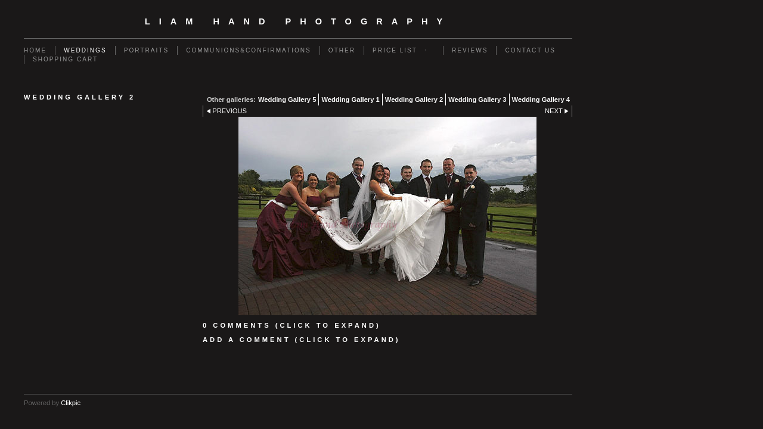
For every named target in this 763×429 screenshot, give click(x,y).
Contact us (530, 50)
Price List (395, 50)
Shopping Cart (65, 59)
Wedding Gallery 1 (350, 99)
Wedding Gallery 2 (414, 99)
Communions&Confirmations (248, 50)
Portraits (146, 50)
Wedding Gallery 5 (287, 99)
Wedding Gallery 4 (541, 99)
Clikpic (70, 402)
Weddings (85, 50)
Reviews (470, 50)
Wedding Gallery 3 (477, 99)
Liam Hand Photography (298, 21)
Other (341, 50)
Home (35, 50)
